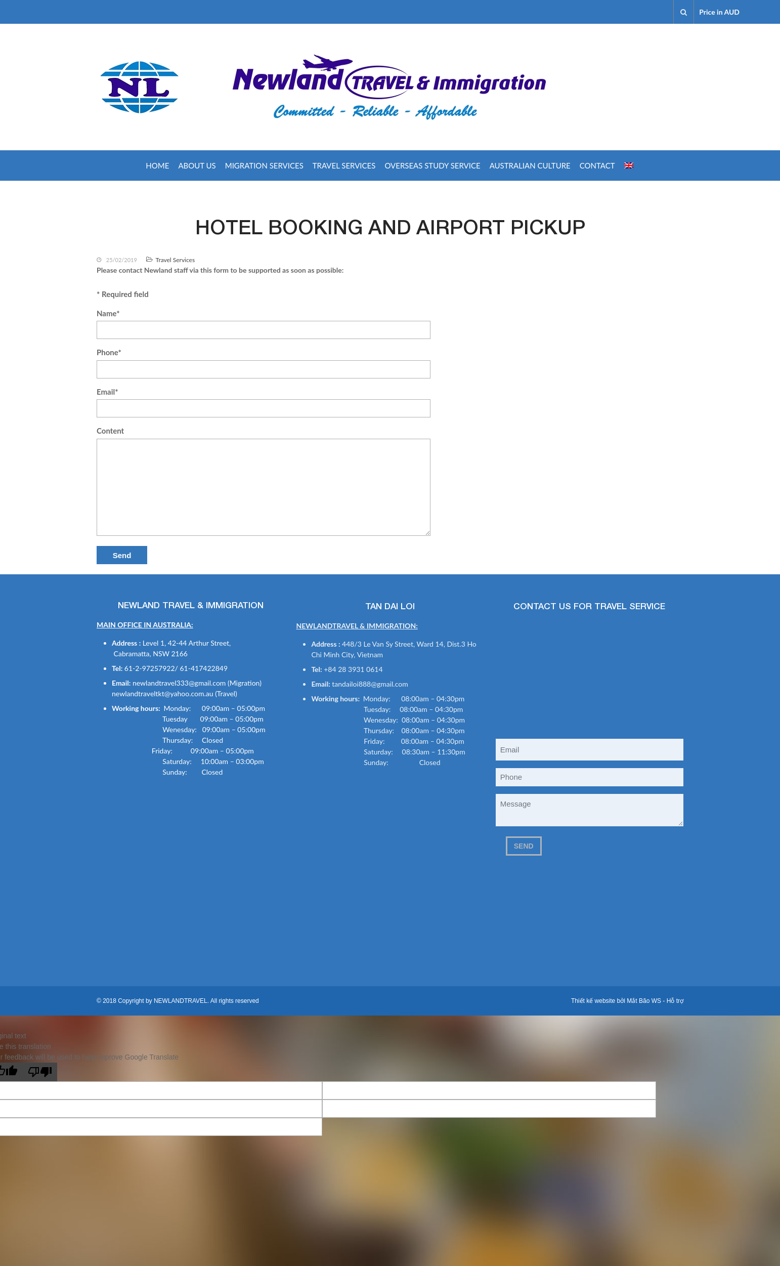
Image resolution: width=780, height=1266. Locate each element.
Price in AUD (719, 12)
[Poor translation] (40, 1072)
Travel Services (344, 165)
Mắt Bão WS (644, 1000)
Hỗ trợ (675, 1000)
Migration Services (264, 165)
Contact (597, 165)
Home (157, 165)
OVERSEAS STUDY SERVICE (432, 165)
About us (196, 165)
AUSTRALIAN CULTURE (530, 165)
